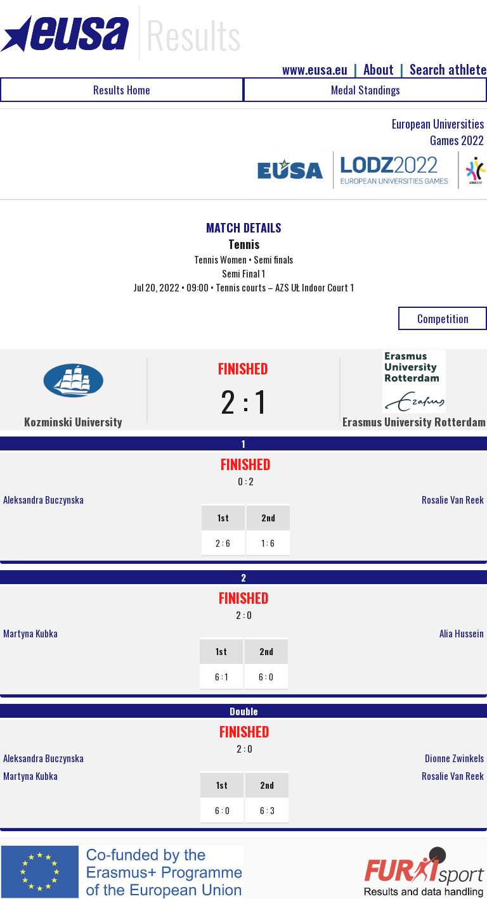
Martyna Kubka (30, 633)
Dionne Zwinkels (454, 758)
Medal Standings (365, 90)
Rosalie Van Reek (453, 499)
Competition (443, 318)
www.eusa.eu (314, 69)
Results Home (121, 90)
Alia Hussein (461, 633)
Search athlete (448, 69)
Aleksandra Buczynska (43, 499)
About (378, 69)
